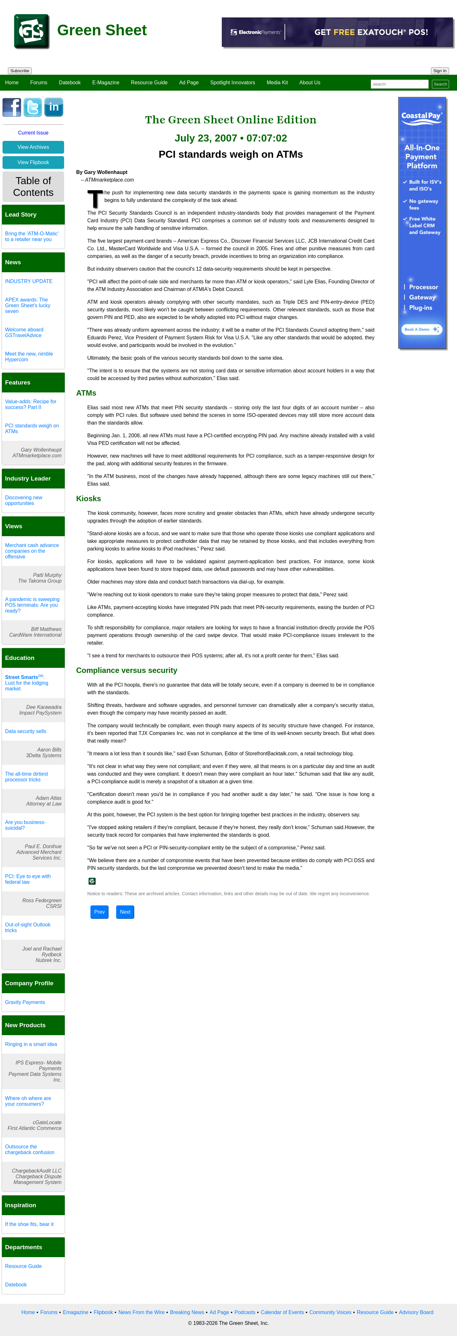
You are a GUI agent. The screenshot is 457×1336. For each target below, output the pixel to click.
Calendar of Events (282, 1312)
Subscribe (19, 70)
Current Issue (33, 132)
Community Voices (330, 1312)
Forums (38, 82)
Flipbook (103, 1312)
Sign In (440, 70)
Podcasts (245, 1312)
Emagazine (75, 1312)
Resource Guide (149, 82)
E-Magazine (105, 82)
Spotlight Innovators (232, 82)
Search (440, 84)
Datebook (70, 82)
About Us (310, 82)
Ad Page (189, 82)
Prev (99, 912)
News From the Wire (141, 1312)
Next (125, 912)
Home (12, 82)
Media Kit (277, 82)
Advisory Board (416, 1312)
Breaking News (187, 1312)
